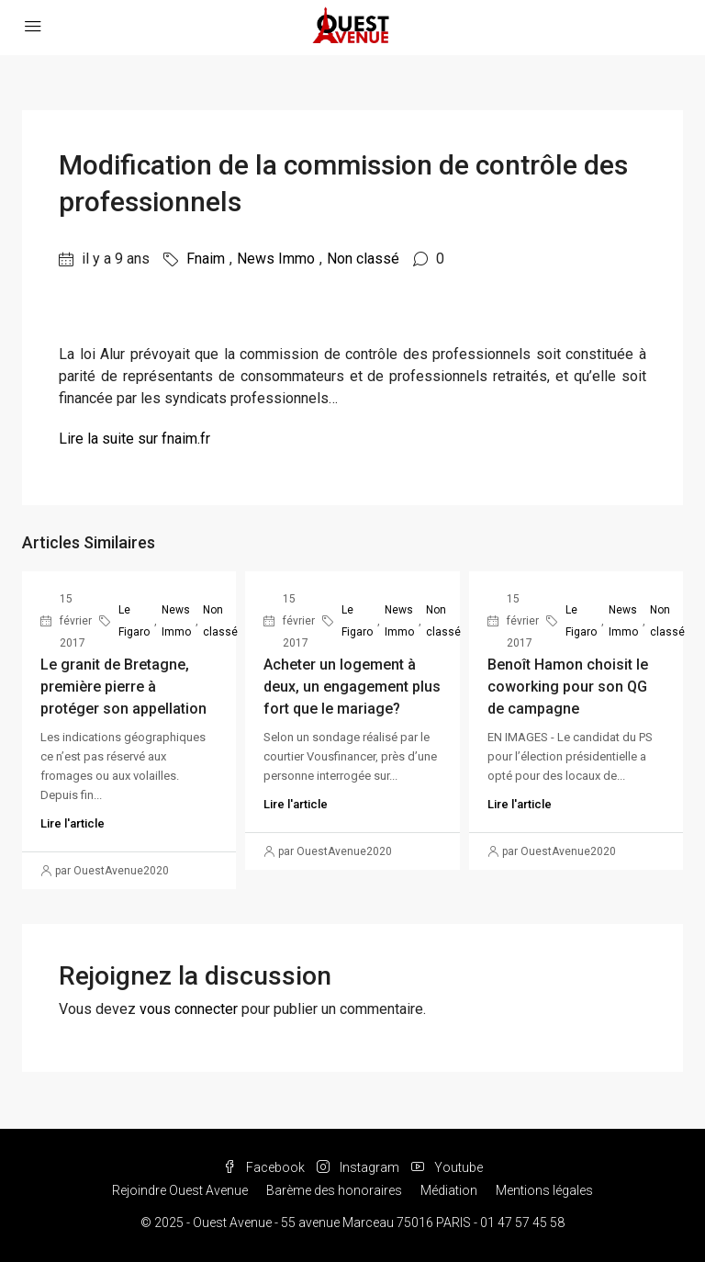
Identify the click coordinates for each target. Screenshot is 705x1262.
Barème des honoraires (334, 1190)
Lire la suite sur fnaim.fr (134, 438)
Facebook (265, 1167)
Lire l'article (72, 823)
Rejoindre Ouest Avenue (180, 1190)
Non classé (363, 258)
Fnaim (205, 258)
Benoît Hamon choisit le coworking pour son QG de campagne (567, 686)
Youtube (447, 1167)
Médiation (448, 1190)
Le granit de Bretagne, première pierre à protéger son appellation (123, 686)
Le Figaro (134, 620)
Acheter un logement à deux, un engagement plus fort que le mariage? (352, 686)
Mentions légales (544, 1190)
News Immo (276, 258)
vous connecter (189, 1009)
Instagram (359, 1167)
